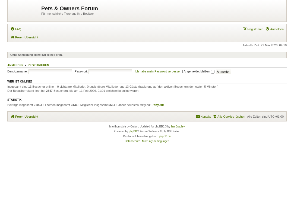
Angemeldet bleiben (199, 71)
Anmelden (15, 65)
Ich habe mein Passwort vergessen (158, 71)
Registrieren (38, 65)
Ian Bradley (178, 126)
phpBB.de (165, 136)
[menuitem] (15, 29)
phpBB (133, 131)
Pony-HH (157, 104)
